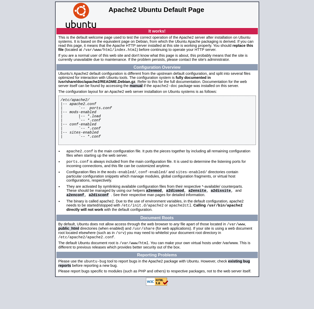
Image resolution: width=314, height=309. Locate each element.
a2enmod (154, 206)
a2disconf (99, 211)
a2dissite (221, 206)
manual (136, 87)
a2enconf (75, 211)
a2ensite (197, 206)
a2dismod (175, 206)
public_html (68, 247)
